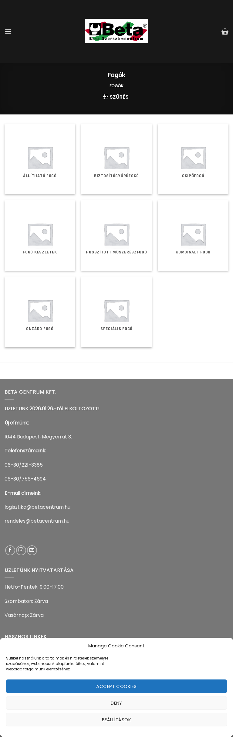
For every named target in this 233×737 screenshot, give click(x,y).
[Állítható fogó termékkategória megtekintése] (40, 159)
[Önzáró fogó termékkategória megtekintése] (40, 311)
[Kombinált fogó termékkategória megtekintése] (193, 235)
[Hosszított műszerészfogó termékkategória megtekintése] (116, 235)
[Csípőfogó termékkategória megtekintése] (193, 159)
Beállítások (116, 719)
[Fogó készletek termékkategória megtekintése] (40, 235)
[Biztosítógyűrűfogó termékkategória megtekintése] (116, 159)
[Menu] (8, 31)
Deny (116, 703)
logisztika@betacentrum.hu (37, 507)
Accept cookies (116, 686)
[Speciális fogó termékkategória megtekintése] (116, 311)
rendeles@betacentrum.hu (37, 520)
